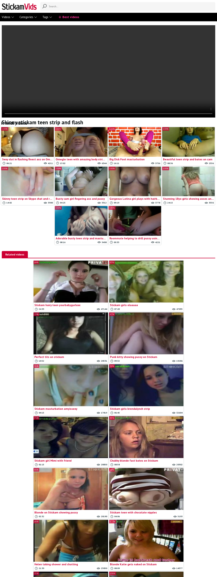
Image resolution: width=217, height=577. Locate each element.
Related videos (14, 254)
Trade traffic (118, 556)
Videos (8, 17)
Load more (135, 519)
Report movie (101, 556)
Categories (28, 17)
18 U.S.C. (133, 556)
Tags (47, 17)
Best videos (68, 17)
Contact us (84, 556)
